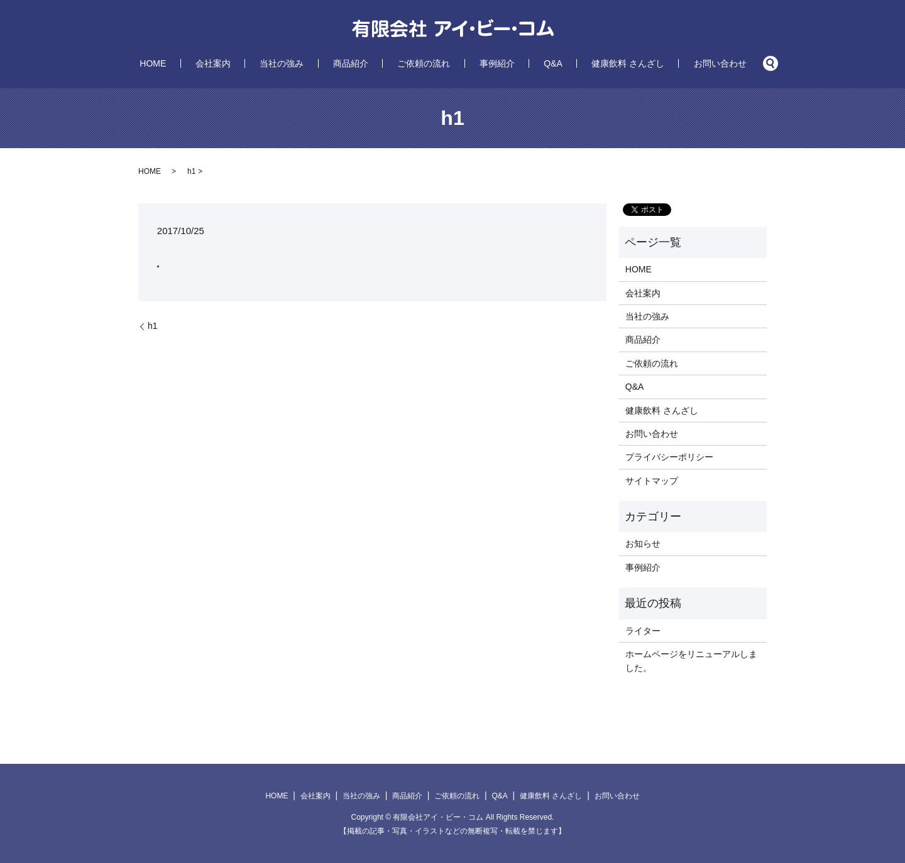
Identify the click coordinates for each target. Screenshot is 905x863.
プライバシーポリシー (669, 457)
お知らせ (643, 544)
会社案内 (263, 63)
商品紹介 (367, 63)
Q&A (519, 63)
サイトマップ (651, 481)
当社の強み (315, 63)
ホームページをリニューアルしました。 (691, 661)
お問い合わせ (652, 63)
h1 (153, 326)
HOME (220, 63)
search (694, 63)
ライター (643, 631)
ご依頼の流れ (423, 63)
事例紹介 (480, 63)
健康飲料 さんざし (577, 63)
